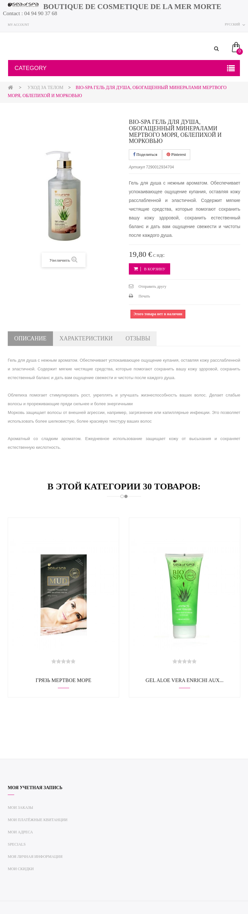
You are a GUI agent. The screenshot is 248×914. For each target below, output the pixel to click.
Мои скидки (21, 869)
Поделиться (145, 154)
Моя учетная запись (35, 787)
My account (18, 24)
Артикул (137, 167)
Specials (17, 844)
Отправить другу (152, 286)
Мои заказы (20, 807)
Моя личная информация (35, 856)
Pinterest (176, 154)
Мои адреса (20, 832)
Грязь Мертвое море (63, 680)
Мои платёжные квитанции (37, 820)
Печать (144, 296)
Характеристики (86, 338)
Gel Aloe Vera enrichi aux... (184, 680)
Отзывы (138, 338)
